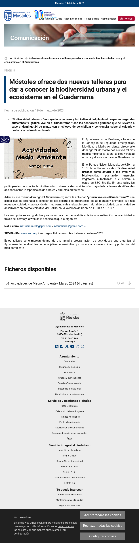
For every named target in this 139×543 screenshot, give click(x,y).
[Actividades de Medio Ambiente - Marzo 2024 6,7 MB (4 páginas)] (69, 283)
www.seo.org (29, 233)
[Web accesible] (4, 139)
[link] (30, 14)
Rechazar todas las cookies (102, 525)
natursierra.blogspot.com (35, 226)
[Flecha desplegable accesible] (8, 139)
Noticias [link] (18, 58)
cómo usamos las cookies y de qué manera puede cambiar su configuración (44, 530)
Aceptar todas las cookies (102, 515)
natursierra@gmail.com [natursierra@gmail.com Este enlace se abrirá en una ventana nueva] (70, 226)
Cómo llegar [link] (69, 341)
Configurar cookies (102, 536)
